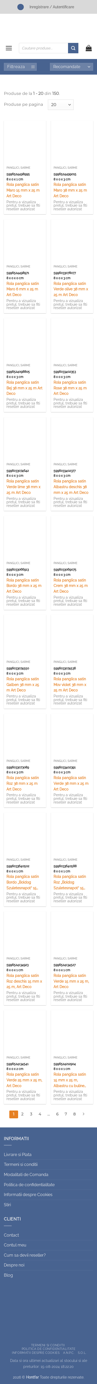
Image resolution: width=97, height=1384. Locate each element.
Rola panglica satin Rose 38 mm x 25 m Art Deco (70, 388)
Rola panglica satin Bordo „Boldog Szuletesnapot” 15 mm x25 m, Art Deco (23, 882)
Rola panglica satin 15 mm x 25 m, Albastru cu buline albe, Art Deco (70, 1080)
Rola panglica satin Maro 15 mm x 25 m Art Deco (23, 190)
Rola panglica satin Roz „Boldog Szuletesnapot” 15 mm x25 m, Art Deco (71, 882)
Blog (8, 1275)
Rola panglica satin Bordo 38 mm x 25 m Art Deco (23, 586)
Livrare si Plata (18, 1154)
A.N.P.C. (68, 1353)
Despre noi (14, 1265)
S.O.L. (82, 1353)
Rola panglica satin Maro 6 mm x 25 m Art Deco (22, 289)
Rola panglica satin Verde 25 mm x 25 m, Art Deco (24, 1080)
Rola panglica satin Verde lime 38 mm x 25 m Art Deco (23, 487)
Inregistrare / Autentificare (51, 7)
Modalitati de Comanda (26, 1174)
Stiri (7, 1204)
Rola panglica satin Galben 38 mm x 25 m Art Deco (22, 685)
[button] (9, 48)
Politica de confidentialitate (29, 1184)
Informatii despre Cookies (28, 1194)
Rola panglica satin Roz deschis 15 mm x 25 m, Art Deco (24, 981)
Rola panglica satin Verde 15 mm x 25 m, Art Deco (71, 981)
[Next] (83, 1114)
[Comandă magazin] (71, 67)
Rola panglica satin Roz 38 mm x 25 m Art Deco (22, 783)
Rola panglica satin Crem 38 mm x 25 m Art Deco (71, 586)
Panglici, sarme (18, 167)
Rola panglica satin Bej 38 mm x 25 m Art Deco (24, 388)
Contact (11, 1235)
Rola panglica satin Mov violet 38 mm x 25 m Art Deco (70, 685)
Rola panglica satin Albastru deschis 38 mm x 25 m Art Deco (71, 487)
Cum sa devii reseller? (25, 1255)
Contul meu (15, 1245)
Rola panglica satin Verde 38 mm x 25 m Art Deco (71, 783)
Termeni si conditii (21, 1164)
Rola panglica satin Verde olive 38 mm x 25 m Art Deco (71, 289)
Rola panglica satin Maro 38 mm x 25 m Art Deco (70, 190)
